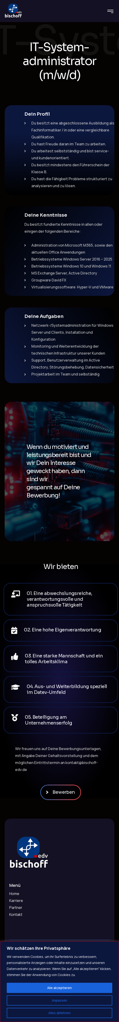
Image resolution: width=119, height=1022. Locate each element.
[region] (59, 981)
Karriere (16, 900)
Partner (15, 907)
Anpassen (59, 1000)
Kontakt (15, 914)
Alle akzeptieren (59, 988)
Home (14, 893)
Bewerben (62, 792)
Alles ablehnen (59, 1013)
